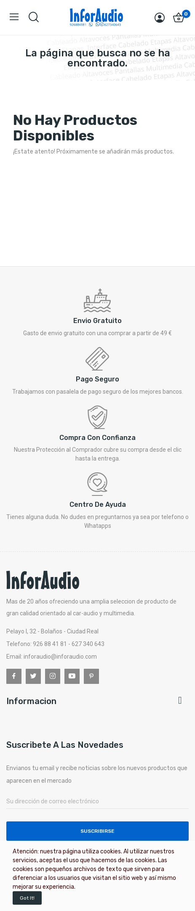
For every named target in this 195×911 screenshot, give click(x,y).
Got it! (27, 898)
